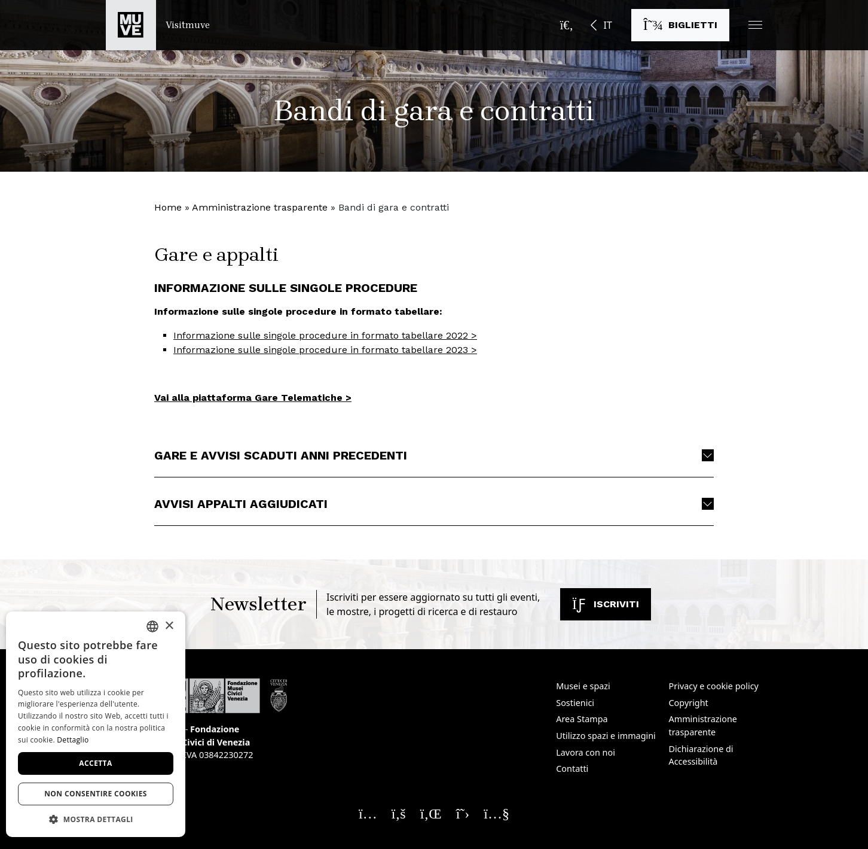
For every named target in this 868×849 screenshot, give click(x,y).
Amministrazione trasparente (260, 207)
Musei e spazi (583, 686)
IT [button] (607, 25)
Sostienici (575, 702)
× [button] (168, 626)
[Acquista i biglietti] (680, 25)
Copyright (688, 702)
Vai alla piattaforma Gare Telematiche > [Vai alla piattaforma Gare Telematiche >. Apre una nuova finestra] (253, 397)
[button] (755, 25)
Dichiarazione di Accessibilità (701, 755)
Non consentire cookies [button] (95, 794)
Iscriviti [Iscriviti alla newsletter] (605, 604)
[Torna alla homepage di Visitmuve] (158, 25)
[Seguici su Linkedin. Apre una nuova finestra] (431, 813)
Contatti (572, 768)
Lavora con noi (585, 752)
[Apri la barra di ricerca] (566, 25)
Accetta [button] (95, 763)
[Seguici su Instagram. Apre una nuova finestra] (368, 813)
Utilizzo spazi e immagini (606, 735)
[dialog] (95, 724)
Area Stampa (581, 719)
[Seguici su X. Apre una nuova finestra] (463, 813)
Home (168, 207)
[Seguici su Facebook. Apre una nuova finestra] (399, 813)
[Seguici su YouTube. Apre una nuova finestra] (496, 813)
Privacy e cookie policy (714, 686)
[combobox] (152, 626)
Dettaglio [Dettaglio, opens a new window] (72, 740)
